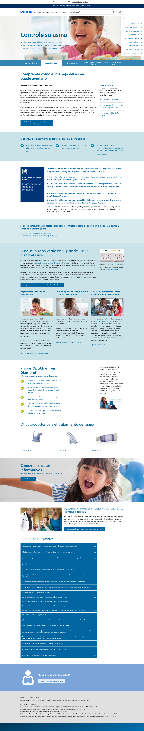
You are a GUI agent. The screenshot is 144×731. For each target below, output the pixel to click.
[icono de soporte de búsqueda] (114, 12)
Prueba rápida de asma (132, 27)
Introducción (135, 24)
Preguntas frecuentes (132, 49)
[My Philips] (120, 12)
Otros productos (134, 42)
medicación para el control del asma (47, 263)
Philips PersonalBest (113, 269)
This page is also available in (62, 2)
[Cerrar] (142, 1)
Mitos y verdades (134, 46)
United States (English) (80, 2)
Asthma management (132, 31)
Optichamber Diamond (131, 38)
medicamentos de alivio (104, 321)
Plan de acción (134, 35)
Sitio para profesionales (131, 53)
